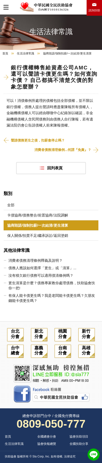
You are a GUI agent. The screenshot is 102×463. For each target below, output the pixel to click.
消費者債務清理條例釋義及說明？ (35, 260)
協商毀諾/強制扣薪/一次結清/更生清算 (37, 225)
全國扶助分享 (79, 444)
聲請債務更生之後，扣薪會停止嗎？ (38, 140)
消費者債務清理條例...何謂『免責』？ (62, 150)
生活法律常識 (25, 53)
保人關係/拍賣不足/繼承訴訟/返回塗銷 (37, 235)
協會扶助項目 (79, 436)
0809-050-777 (51, 424)
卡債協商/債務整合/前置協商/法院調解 (37, 215)
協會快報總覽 (46, 444)
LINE (94, 454)
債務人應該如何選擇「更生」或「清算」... (42, 268)
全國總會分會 (46, 436)
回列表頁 (55, 168)
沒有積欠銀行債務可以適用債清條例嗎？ (40, 275)
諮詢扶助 (94, 10)
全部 (10, 205)
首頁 (5, 53)
